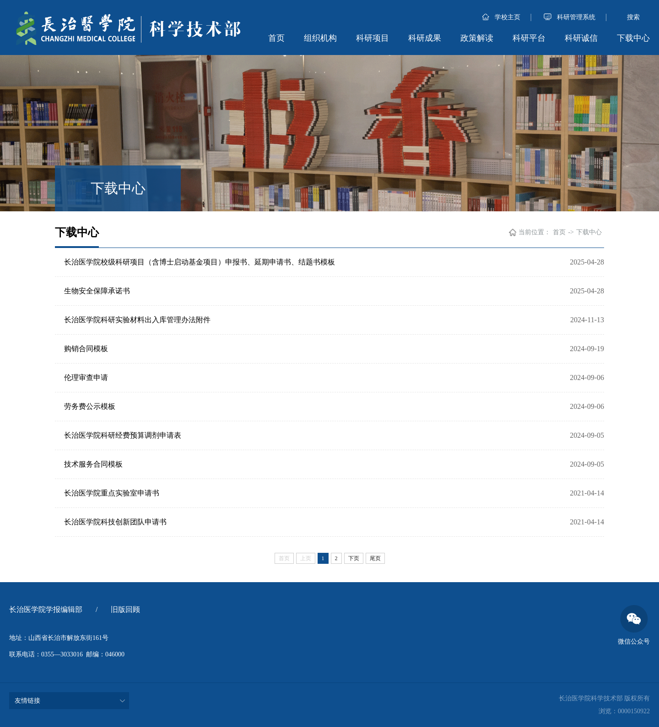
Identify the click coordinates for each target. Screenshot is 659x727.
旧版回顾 (125, 609)
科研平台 (529, 38)
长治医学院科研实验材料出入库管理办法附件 (137, 320)
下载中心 (633, 38)
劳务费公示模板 (89, 406)
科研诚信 (581, 38)
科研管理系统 (569, 17)
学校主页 (501, 17)
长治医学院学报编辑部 (45, 609)
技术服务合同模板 (93, 464)
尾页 (375, 558)
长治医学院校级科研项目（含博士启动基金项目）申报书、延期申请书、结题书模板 (199, 262)
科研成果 (424, 38)
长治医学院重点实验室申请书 (111, 493)
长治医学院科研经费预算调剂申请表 (122, 435)
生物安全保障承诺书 (97, 291)
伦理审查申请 (86, 377)
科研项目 (372, 38)
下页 (353, 558)
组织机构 (320, 38)
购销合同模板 (86, 348)
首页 (276, 38)
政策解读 (476, 38)
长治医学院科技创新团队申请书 (115, 522)
